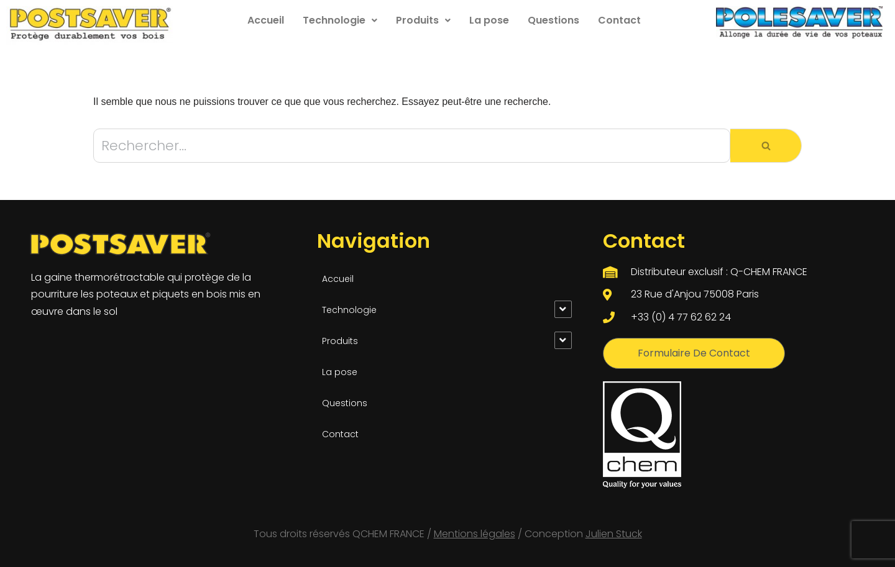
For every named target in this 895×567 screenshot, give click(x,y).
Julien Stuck (613, 534)
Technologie (340, 20)
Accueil (265, 20)
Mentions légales (474, 534)
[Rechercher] (411, 146)
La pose (489, 20)
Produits (423, 20)
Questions (553, 20)
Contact (619, 20)
